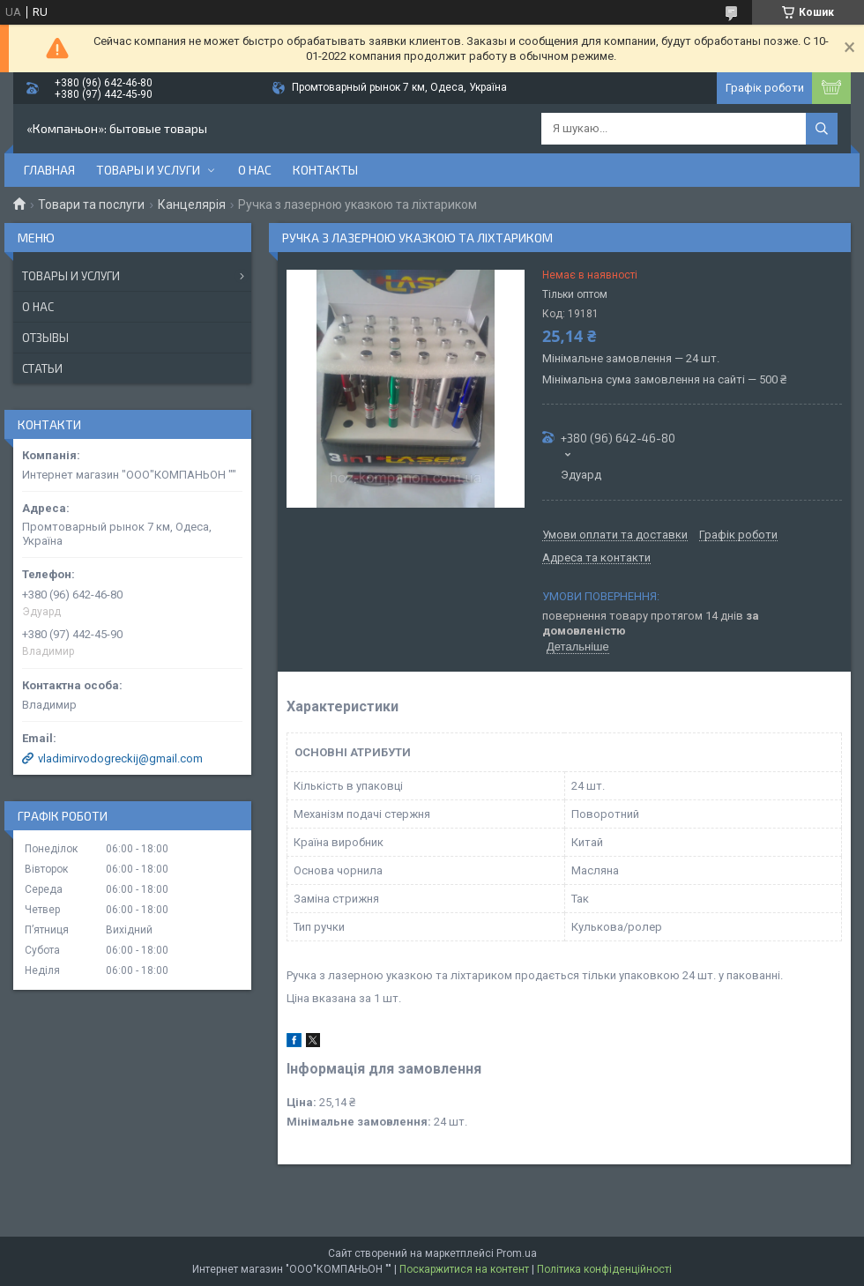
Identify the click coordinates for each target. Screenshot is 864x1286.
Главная (49, 169)
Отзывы (45, 338)
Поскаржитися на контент (464, 1269)
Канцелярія (192, 204)
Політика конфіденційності (604, 1269)
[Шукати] (822, 129)
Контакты (325, 169)
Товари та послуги (91, 204)
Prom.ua (516, 1253)
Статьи (42, 368)
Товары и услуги (148, 169)
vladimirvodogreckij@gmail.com (120, 758)
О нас (255, 169)
